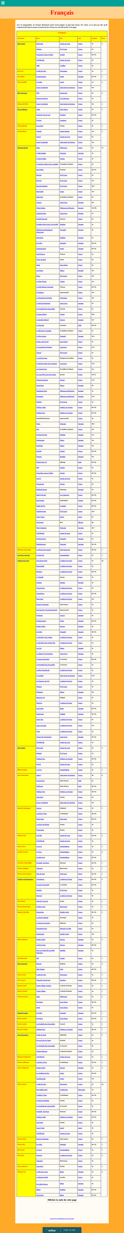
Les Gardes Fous (42, 369)
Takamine (40, 868)
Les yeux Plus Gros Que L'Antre (46, 375)
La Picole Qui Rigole (43, 825)
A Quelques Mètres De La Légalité (47, 164)
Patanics (39, 457)
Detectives (40, 238)
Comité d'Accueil (42, 219)
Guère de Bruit (41, 260)
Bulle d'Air (40, 197)
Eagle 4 (39, 775)
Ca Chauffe (40, 577)
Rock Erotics (40, 500)
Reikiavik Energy (42, 490)
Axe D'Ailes (40, 170)
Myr (38, 429)
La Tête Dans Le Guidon (44, 331)
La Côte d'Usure (42, 281)
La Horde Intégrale (42, 918)
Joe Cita (39, 648)
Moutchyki (53, 610)
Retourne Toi (41, 698)
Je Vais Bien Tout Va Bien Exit (46, 643)
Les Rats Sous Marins (43, 923)
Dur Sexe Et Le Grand (43, 610)
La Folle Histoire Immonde (45, 287)
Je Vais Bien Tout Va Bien (44, 637)
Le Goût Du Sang (42, 358)
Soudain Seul (41, 857)
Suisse (80, 874)
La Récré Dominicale (43, 670)
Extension (40, 953)
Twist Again (40, 830)
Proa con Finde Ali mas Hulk (45, 950)
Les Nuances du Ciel (43, 681)
